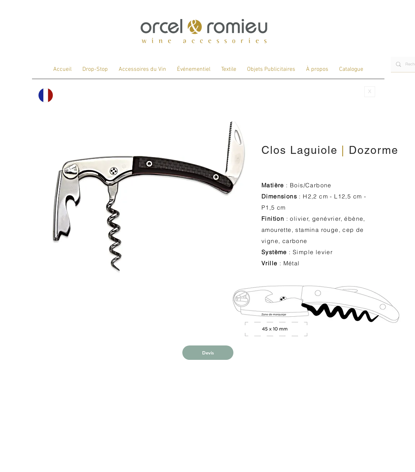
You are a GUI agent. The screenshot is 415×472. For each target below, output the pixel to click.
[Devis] (207, 352)
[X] (369, 91)
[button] (148, 196)
